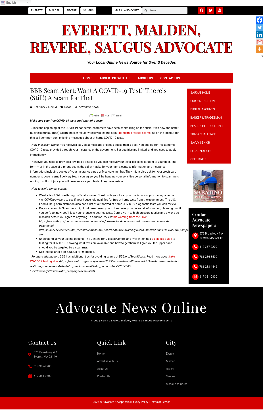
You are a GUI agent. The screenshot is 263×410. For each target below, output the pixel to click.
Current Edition (202, 101)
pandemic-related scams (135, 133)
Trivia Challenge (203, 134)
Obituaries (198, 159)
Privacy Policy (139, 402)
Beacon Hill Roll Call (207, 126)
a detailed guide (162, 238)
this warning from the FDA (129, 217)
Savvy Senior (200, 142)
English (8, 3)
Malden (54, 10)
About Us (145, 78)
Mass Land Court (126, 10)
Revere (72, 10)
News (67, 107)
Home (87, 78)
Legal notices (201, 151)
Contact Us (170, 78)
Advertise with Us (115, 78)
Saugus (88, 10)
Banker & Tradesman (206, 117)
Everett (37, 10)
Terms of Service (160, 402)
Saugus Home (200, 92)
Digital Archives (202, 109)
